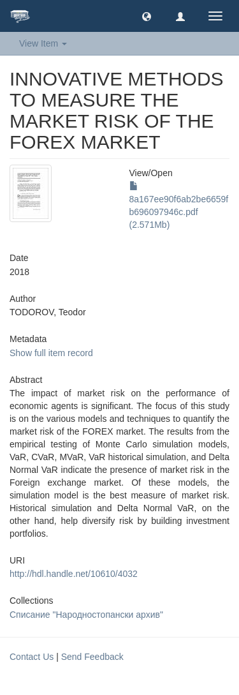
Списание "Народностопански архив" (86, 614)
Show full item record (51, 353)
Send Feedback (92, 657)
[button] (146, 16)
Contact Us (32, 657)
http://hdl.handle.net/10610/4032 (74, 574)
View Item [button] (43, 43)
